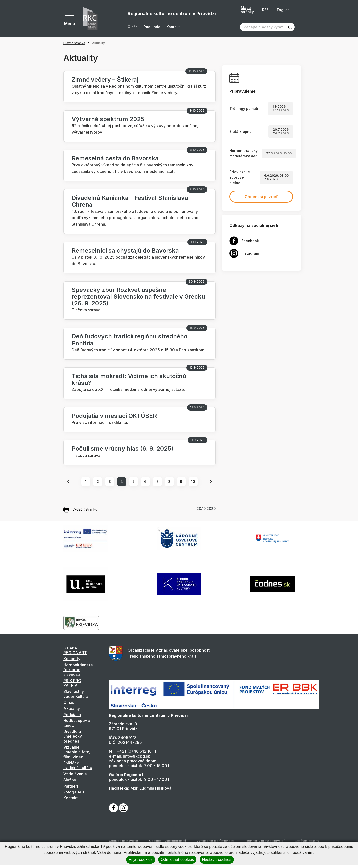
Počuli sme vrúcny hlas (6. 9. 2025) (122, 448)
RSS (265, 10)
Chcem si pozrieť (261, 196)
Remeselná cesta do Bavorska (115, 158)
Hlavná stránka (74, 43)
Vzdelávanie (75, 773)
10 (193, 481)
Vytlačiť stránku (80, 510)
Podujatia (152, 27)
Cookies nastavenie (123, 841)
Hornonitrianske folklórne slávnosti (78, 669)
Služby (69, 779)
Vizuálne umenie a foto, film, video (76, 752)
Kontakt (173, 27)
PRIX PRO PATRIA (72, 683)
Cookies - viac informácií (167, 841)
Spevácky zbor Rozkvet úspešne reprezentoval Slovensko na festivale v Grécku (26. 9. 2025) (138, 296)
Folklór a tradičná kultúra (77, 765)
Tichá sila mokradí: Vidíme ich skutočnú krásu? (129, 379)
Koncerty (71, 658)
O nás (133, 27)
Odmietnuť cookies (177, 859)
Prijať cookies (141, 859)
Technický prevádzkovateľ (265, 841)
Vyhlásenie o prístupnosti (215, 841)
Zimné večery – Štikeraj (105, 79)
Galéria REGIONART (75, 650)
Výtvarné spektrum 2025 (108, 119)
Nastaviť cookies (216, 859)
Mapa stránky (247, 10)
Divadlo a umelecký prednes (72, 736)
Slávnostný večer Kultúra (75, 694)
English (283, 10)
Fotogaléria (74, 792)
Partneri (70, 786)
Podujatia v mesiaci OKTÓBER (114, 415)
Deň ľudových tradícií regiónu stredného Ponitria (129, 340)
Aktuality (71, 708)
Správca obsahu (307, 841)
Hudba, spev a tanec (76, 723)
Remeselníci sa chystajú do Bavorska (125, 250)
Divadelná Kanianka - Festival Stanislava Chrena (130, 201)
